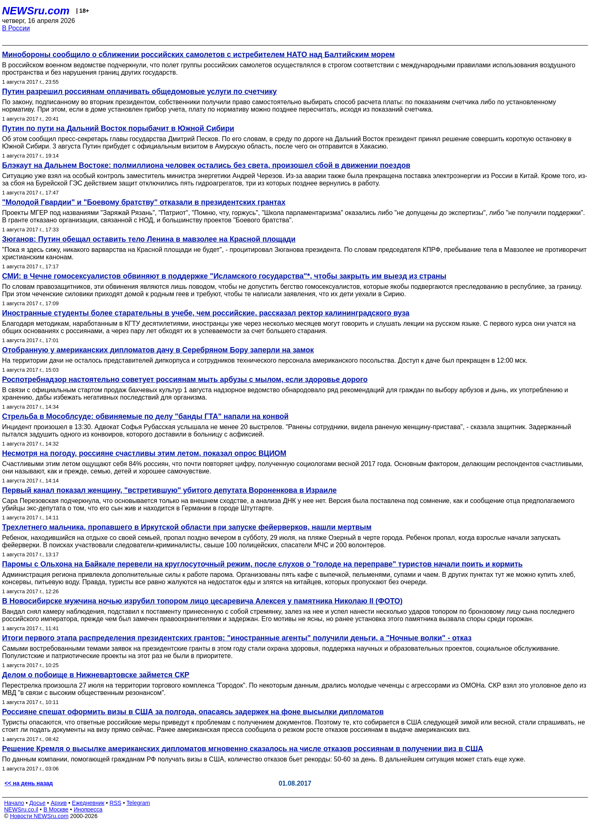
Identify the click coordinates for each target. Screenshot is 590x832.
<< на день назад (29, 783)
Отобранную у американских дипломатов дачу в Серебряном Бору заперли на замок (158, 350)
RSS (115, 803)
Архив (59, 803)
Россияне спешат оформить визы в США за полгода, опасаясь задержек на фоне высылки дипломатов (193, 712)
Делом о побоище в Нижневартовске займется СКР (95, 675)
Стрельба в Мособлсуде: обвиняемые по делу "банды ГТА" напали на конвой (145, 416)
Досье (37, 803)
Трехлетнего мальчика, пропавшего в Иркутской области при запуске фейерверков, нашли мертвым (187, 527)
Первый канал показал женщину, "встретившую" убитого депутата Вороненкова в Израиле (169, 490)
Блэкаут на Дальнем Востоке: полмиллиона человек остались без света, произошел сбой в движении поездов (206, 165)
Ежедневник (88, 803)
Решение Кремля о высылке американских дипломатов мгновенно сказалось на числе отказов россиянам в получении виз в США (242, 749)
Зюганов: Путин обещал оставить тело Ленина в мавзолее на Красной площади (148, 239)
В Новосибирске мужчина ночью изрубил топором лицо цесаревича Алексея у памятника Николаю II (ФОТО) (202, 601)
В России (16, 28)
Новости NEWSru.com (39, 816)
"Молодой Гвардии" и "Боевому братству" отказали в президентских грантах (144, 202)
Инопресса (88, 809)
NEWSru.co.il (21, 809)
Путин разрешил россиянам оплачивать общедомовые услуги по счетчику (139, 91)
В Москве (55, 809)
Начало (14, 803)
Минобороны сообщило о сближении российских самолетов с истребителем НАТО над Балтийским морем (198, 54)
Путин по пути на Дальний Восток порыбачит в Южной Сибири (118, 128)
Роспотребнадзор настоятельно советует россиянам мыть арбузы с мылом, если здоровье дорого (185, 379)
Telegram (138, 803)
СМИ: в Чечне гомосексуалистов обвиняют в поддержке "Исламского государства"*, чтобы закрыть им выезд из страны (224, 276)
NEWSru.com (36, 11)
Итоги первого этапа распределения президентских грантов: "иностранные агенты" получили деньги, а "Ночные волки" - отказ (237, 638)
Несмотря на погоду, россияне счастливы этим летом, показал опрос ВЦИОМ (144, 453)
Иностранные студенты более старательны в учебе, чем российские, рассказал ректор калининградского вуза (205, 313)
